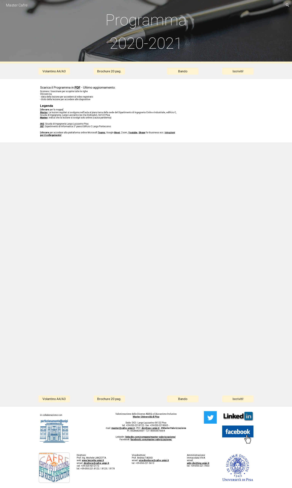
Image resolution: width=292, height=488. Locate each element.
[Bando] (182, 71)
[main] (146, 32)
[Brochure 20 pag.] (109, 71)
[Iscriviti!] (237, 71)
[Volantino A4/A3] (54, 71)
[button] (287, 5)
